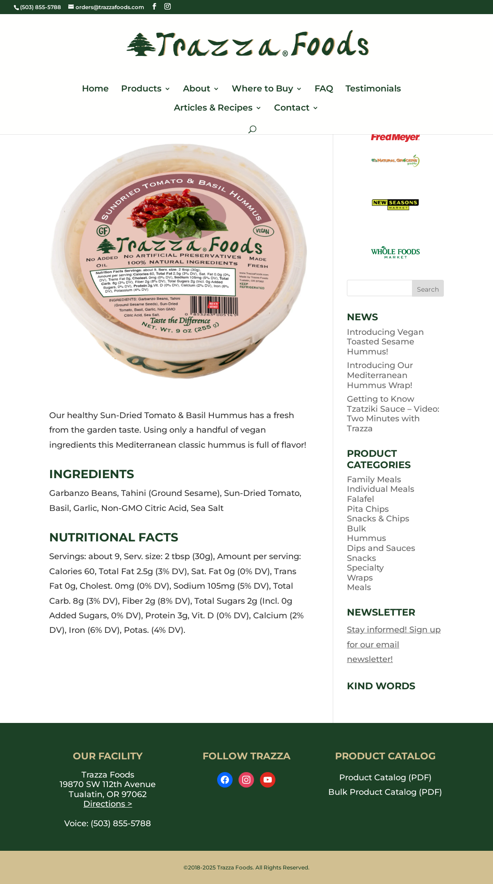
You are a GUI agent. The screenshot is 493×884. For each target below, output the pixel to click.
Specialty (365, 568)
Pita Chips (368, 509)
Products (141, 90)
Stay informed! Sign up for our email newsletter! (394, 644)
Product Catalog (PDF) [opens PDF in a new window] (385, 778)
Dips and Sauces (381, 548)
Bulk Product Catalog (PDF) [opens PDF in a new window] (385, 792)
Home (95, 90)
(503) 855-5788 (121, 823)
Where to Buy (262, 90)
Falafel (360, 499)
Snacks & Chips (378, 519)
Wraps (360, 578)
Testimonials (373, 90)
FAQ (324, 90)
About (196, 90)
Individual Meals (380, 489)
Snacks (361, 558)
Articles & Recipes (213, 109)
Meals (359, 587)
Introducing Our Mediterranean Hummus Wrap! (380, 375)
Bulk (356, 529)
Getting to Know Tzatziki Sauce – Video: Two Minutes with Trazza (393, 414)
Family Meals (374, 480)
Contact (292, 109)
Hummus (366, 538)
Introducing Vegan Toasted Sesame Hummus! (385, 342)
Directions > (107, 804)
